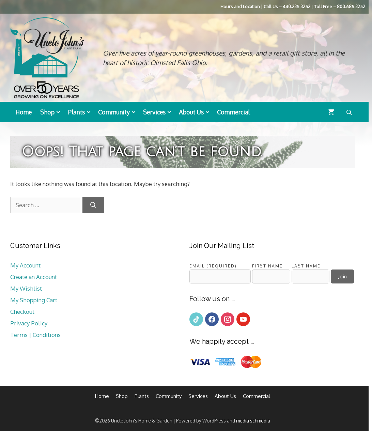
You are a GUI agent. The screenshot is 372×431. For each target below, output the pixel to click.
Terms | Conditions (35, 334)
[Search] (93, 205)
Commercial (233, 112)
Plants (81, 112)
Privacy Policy (28, 323)
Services (159, 112)
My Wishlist (26, 288)
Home (23, 112)
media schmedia (253, 421)
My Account (25, 265)
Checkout (22, 311)
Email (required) (213, 265)
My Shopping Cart (33, 300)
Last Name (306, 265)
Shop (52, 112)
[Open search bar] (349, 112)
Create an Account (33, 276)
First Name (267, 265)
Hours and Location (240, 6)
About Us (196, 112)
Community (119, 112)
